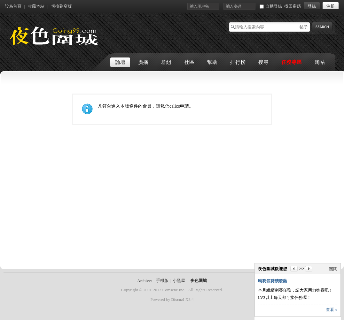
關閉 (333, 268)
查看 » (331, 309)
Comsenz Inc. (173, 289)
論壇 (120, 62)
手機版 (162, 280)
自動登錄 (271, 6)
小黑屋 (179, 280)
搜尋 (263, 62)
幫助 (212, 62)
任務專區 (291, 62)
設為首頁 (13, 6)
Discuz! (177, 299)
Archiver (144, 280)
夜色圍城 (198, 280)
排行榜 (238, 62)
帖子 (304, 27)
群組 (166, 62)
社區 (189, 62)
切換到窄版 (61, 6)
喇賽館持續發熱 (272, 280)
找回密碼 (292, 6)
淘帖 (320, 62)
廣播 (143, 62)
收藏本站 (36, 6)
